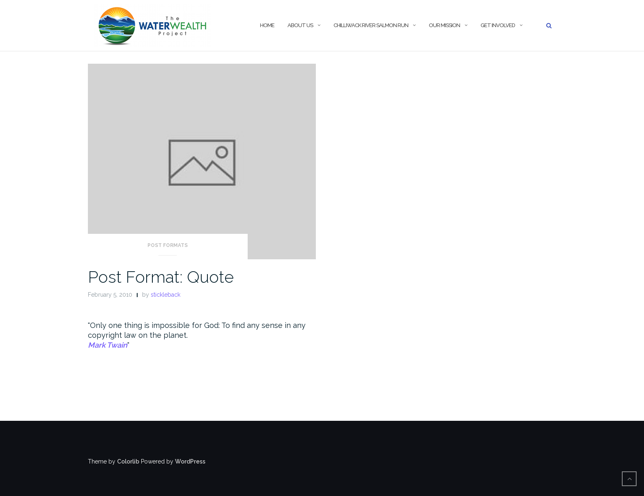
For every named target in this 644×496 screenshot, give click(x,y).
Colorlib (128, 461)
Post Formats (167, 245)
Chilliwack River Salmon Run (371, 25)
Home (267, 25)
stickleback (165, 294)
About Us (300, 25)
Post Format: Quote (161, 276)
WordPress (190, 461)
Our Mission (444, 25)
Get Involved (498, 25)
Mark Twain (107, 345)
